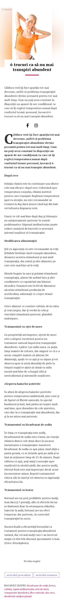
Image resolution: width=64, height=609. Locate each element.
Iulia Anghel (33, 561)
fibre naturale (37, 592)
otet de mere (42, 589)
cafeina (8, 589)
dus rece (49, 592)
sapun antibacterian (23, 589)
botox (52, 585)
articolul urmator (46, 575)
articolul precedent (19, 575)
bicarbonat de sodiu (37, 585)
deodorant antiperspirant (18, 596)
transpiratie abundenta (16, 592)
